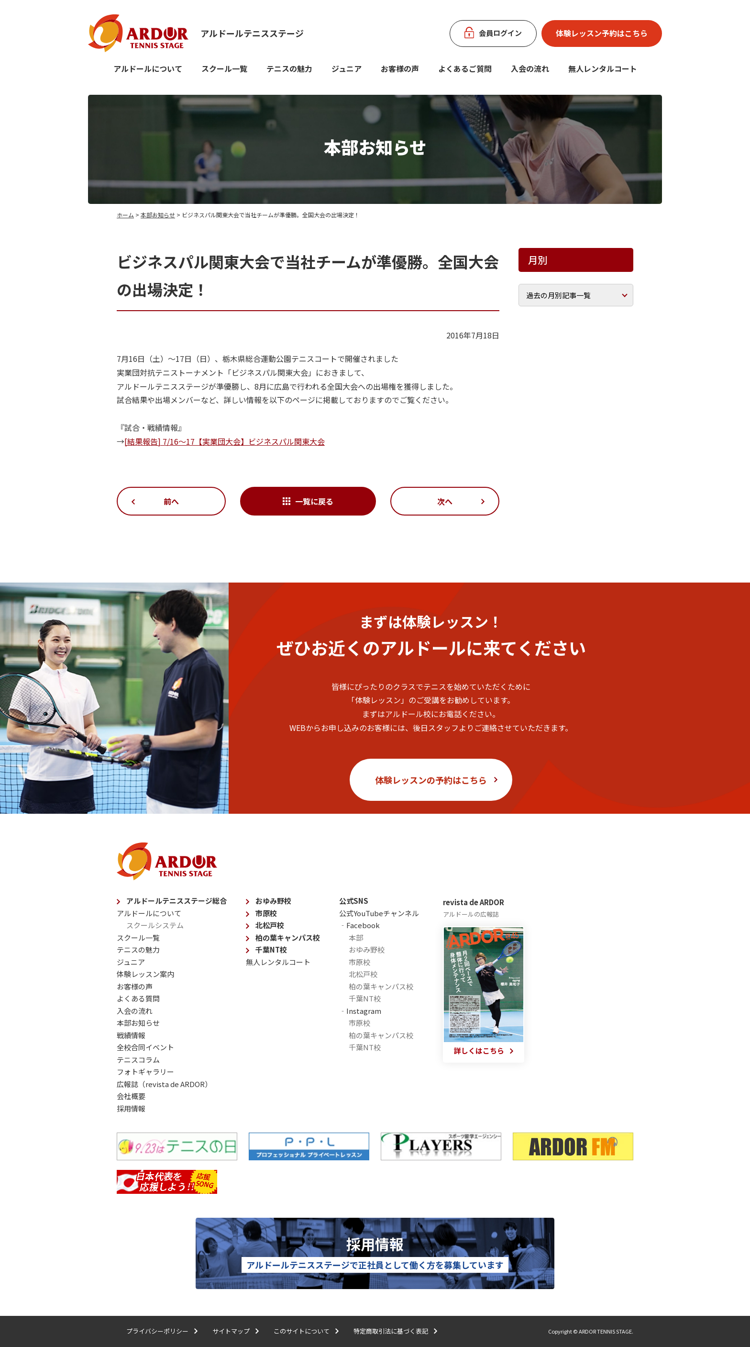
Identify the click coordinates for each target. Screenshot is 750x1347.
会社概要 (131, 1096)
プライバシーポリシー (157, 1331)
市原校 (266, 913)
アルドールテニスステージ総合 (176, 901)
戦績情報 (131, 1035)
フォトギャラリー (145, 1071)
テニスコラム (138, 1060)
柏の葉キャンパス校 (287, 937)
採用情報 (131, 1108)
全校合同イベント (145, 1047)
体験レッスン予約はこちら (602, 33)
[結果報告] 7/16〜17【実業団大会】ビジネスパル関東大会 (224, 441)
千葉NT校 (271, 949)
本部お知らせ (158, 215)
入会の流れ (530, 68)
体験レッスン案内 (145, 974)
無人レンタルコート (278, 962)
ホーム (125, 215)
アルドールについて (147, 68)
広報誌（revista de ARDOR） (164, 1084)
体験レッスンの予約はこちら (431, 780)
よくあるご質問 (465, 68)
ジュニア (346, 68)
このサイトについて (302, 1331)
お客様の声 (400, 68)
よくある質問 (138, 998)
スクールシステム (155, 925)
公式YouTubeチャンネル (379, 913)
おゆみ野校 (273, 901)
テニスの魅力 (289, 68)
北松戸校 (269, 925)
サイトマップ (231, 1331)
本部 (356, 937)
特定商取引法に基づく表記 (390, 1331)
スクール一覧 (224, 68)
